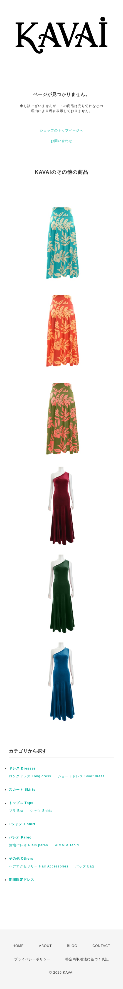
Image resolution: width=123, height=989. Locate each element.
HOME (18, 946)
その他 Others (21, 859)
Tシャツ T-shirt (22, 824)
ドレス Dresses (22, 768)
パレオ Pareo (20, 837)
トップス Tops (21, 803)
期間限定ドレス (21, 880)
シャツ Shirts (41, 811)
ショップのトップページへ (61, 130)
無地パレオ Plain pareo (28, 845)
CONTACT (101, 946)
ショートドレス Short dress (81, 776)
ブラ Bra (16, 811)
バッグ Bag (84, 866)
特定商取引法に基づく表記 (87, 959)
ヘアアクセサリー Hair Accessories (38, 866)
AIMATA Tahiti (67, 845)
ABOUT (45, 946)
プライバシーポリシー (32, 959)
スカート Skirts (22, 790)
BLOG (72, 946)
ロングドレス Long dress (30, 776)
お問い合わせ (61, 141)
